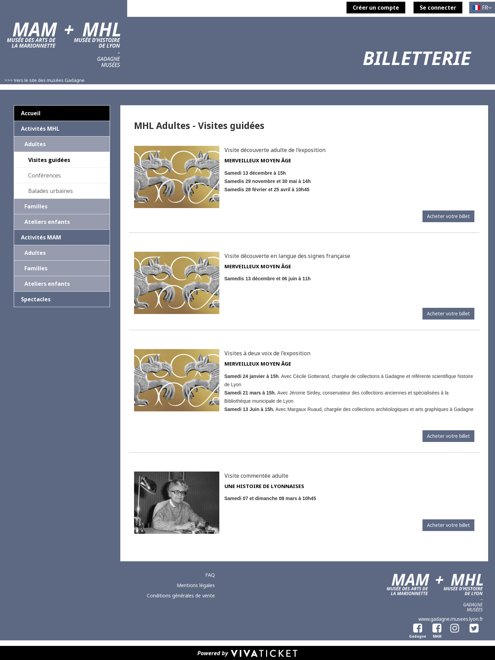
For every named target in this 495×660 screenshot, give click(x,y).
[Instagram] (455, 627)
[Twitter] (474, 627)
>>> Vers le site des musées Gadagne (44, 80)
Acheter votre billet (448, 216)
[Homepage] (63, 49)
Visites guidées (49, 160)
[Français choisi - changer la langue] (482, 7)
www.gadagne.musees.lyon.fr (450, 619)
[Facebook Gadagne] (416, 627)
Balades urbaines (50, 191)
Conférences (44, 175)
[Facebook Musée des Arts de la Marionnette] (435, 627)
